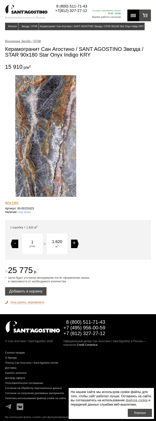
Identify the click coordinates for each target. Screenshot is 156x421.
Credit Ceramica (87, 344)
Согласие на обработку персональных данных (33, 388)
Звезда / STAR (29, 26)
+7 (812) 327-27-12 (84, 333)
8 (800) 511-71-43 (71, 6)
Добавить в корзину (25, 291)
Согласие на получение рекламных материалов (34, 393)
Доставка (10, 367)
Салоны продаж (15, 352)
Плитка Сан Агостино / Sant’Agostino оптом (31, 362)
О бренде (11, 357)
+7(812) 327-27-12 (71, 11)
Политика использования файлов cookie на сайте (35, 398)
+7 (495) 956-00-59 (84, 327)
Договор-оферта (15, 377)
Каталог (12, 26)
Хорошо (140, 413)
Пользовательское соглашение (24, 383)
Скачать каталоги (15, 372)
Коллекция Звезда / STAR (23, 41)
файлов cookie (137, 400)
